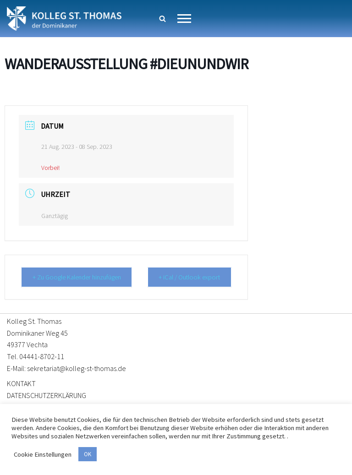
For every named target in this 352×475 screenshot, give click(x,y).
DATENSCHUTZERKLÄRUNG (46, 394)
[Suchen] (162, 18)
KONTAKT (21, 383)
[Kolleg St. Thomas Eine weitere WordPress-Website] (64, 18)
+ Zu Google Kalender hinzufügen (80, 277)
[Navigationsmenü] (184, 18)
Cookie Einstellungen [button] (43, 454)
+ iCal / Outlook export (194, 277)
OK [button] (87, 454)
